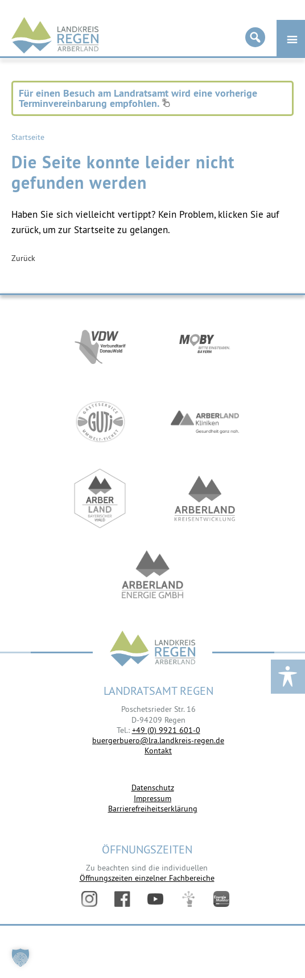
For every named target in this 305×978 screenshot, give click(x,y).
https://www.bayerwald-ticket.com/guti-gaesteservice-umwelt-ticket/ (100, 421)
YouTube (155, 899)
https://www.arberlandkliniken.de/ (205, 421)
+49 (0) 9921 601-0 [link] (166, 730)
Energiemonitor (221, 899)
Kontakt (158, 750)
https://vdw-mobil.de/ (100, 345)
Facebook (122, 899)
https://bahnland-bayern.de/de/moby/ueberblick (205, 345)
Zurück (23, 258)
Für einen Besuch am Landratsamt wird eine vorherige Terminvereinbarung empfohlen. (138, 98)
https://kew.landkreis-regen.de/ (205, 498)
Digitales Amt (188, 899)
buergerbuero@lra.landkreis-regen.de (158, 740)
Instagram (89, 899)
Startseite (27, 137)
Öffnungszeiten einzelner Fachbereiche (147, 878)
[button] (20, 957)
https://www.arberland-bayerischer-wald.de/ (100, 498)
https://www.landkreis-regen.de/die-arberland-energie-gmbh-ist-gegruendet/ (152, 575)
